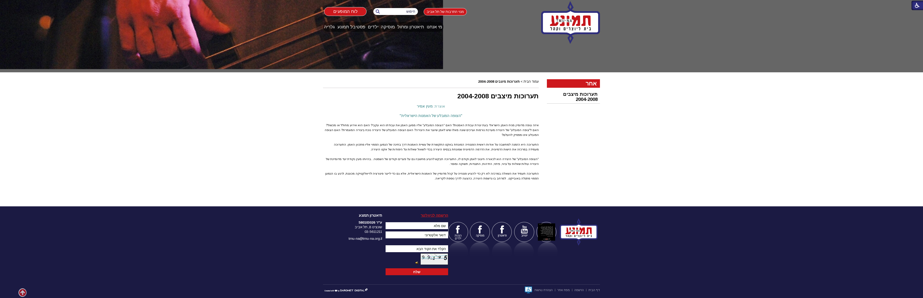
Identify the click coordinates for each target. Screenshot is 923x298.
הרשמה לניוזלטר (434, 215)
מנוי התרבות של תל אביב (445, 12)
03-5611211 (373, 232)
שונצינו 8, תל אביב (368, 227)
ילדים (373, 26)
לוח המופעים (345, 11)
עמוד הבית (531, 81)
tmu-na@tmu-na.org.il (365, 238)
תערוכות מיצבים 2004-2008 (580, 97)
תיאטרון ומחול (410, 26)
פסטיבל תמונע (351, 26)
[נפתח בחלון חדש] (528, 289)
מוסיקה (388, 26)
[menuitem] (435, 27)
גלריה (329, 26)
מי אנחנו (434, 26)
